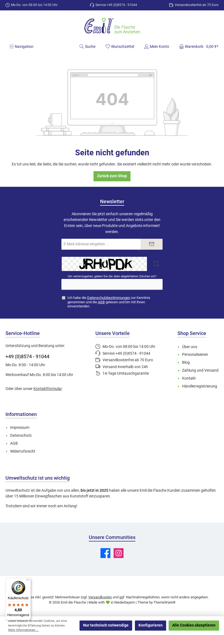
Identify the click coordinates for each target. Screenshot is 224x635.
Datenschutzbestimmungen (108, 298)
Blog (186, 362)
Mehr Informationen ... (23, 630)
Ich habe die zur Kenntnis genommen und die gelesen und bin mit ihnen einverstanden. (108, 302)
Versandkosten (100, 597)
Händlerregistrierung (199, 386)
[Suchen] (87, 46)
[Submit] (152, 244)
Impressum (19, 427)
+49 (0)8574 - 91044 (27, 356)
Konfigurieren (150, 625)
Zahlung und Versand (200, 370)
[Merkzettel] (120, 46)
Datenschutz (21, 435)
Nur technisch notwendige (106, 625)
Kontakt (189, 378)
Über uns (189, 347)
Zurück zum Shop (112, 176)
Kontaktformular (47, 388)
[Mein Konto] (156, 46)
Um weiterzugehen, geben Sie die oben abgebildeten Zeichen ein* (112, 276)
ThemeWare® (164, 602)
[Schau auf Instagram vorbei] (118, 553)
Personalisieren (195, 354)
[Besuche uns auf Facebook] (105, 553)
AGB (101, 302)
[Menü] (21, 46)
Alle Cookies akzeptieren (194, 625)
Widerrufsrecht (22, 451)
